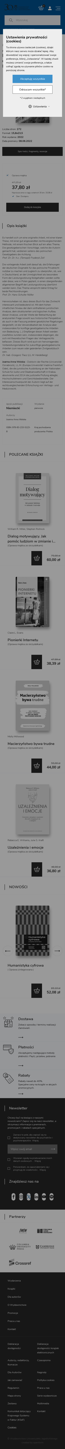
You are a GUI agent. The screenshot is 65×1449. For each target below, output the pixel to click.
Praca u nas (14, 1320)
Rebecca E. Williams (19, 840)
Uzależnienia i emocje (26, 847)
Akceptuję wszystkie (32, 79)
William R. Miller (16, 529)
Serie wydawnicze (47, 1395)
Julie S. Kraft (37, 840)
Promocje (13, 1312)
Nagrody (41, 1371)
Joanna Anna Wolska (16, 419)
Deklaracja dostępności (14, 1345)
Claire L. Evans (15, 632)
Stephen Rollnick (35, 529)
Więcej (35, 1139)
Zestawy (12, 1402)
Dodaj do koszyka (32, 207)
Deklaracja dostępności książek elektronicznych (48, 1347)
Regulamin (13, 1387)
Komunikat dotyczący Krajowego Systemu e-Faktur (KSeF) (19, 1415)
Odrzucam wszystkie (32, 89)
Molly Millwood (16, 736)
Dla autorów (14, 1296)
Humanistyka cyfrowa (26, 965)
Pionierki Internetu (23, 640)
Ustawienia (39, 106)
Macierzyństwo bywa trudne (31, 743)
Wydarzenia (14, 1279)
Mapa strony (14, 1395)
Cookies (12, 1426)
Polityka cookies (45, 1379)
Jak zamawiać (15, 1379)
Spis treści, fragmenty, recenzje (32, 151)
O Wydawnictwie (17, 1304)
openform (38, 1441)
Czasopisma (43, 1359)
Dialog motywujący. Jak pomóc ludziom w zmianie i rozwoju (30, 541)
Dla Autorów (14, 1371)
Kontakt (12, 1328)
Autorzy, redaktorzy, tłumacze (18, 1361)
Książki (11, 1288)
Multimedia (43, 1402)
